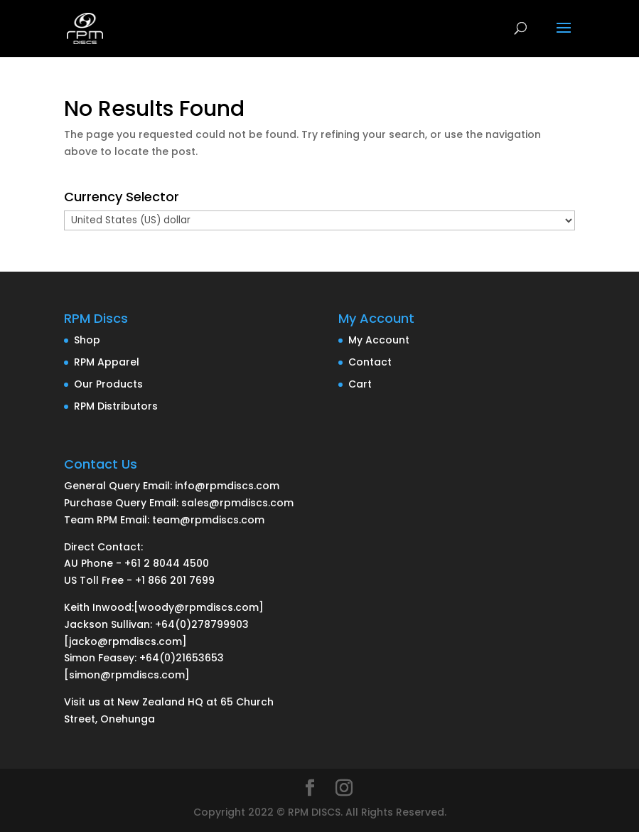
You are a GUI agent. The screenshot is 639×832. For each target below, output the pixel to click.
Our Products (108, 384)
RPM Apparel (106, 362)
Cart (360, 384)
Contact (370, 362)
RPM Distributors (116, 406)
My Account (378, 340)
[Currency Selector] (319, 220)
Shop (87, 340)
